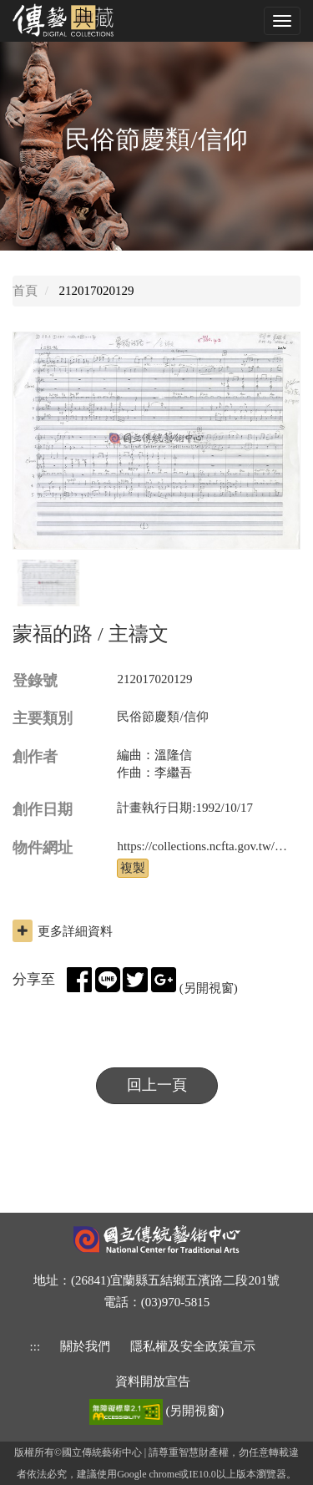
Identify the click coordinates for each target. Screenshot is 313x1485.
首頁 (25, 290)
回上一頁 (157, 1085)
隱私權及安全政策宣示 (192, 1346)
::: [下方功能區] (35, 1346)
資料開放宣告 (152, 1381)
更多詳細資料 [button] (63, 931)
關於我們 (85, 1346)
